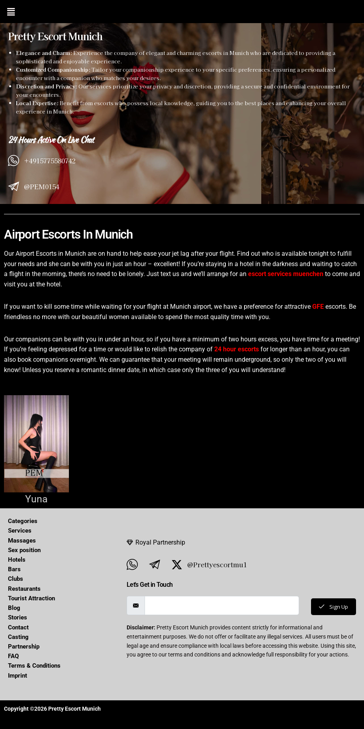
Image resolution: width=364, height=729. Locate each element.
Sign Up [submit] (332, 606)
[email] (221, 605)
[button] (11, 11)
